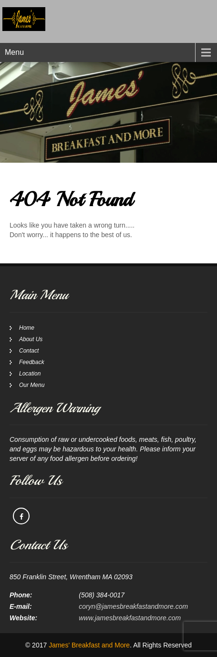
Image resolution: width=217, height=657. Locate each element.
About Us (30, 339)
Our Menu (31, 385)
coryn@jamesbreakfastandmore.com (133, 606)
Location (30, 373)
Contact (29, 350)
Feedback (31, 362)
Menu (14, 52)
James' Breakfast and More (89, 645)
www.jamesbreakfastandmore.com (130, 618)
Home (26, 327)
